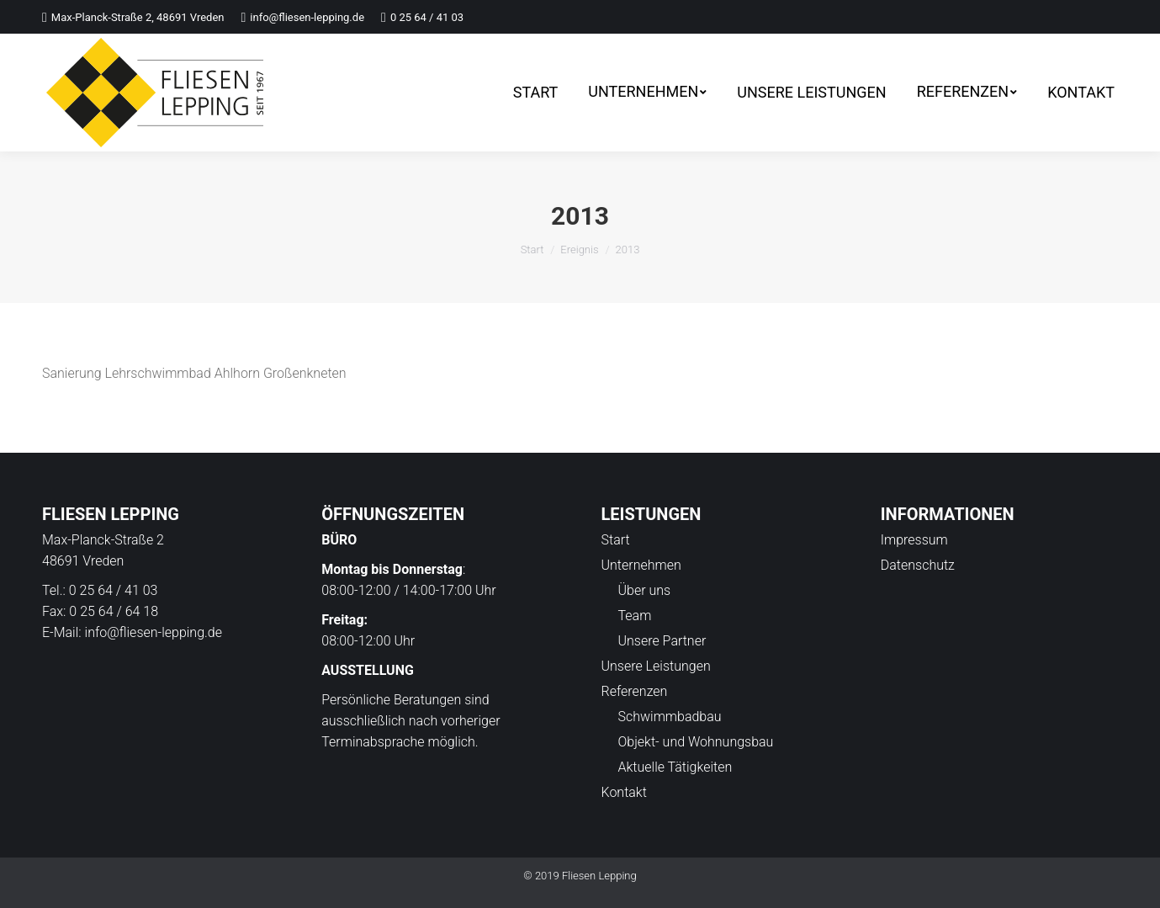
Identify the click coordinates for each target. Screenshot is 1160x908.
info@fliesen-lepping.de (153, 632)
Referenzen (634, 691)
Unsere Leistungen (656, 666)
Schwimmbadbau (670, 717)
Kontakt (624, 792)
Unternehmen (641, 565)
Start (532, 249)
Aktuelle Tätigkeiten (675, 767)
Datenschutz (918, 565)
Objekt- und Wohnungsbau (696, 742)
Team (635, 616)
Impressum (914, 540)
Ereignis (579, 249)
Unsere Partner (662, 641)
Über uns (644, 590)
